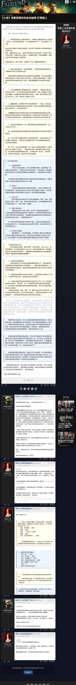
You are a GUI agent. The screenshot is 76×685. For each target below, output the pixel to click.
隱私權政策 (65, 680)
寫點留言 (28, 660)
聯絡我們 (71, 680)
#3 (19, 366)
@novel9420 (19, 595)
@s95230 (19, 460)
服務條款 (58, 680)
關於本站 (52, 680)
